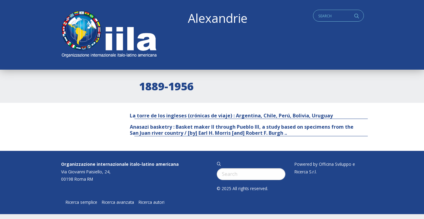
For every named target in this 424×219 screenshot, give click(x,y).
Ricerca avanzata (118, 202)
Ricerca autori (151, 202)
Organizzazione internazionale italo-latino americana (120, 164)
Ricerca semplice (81, 202)
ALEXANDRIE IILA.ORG (108, 35)
